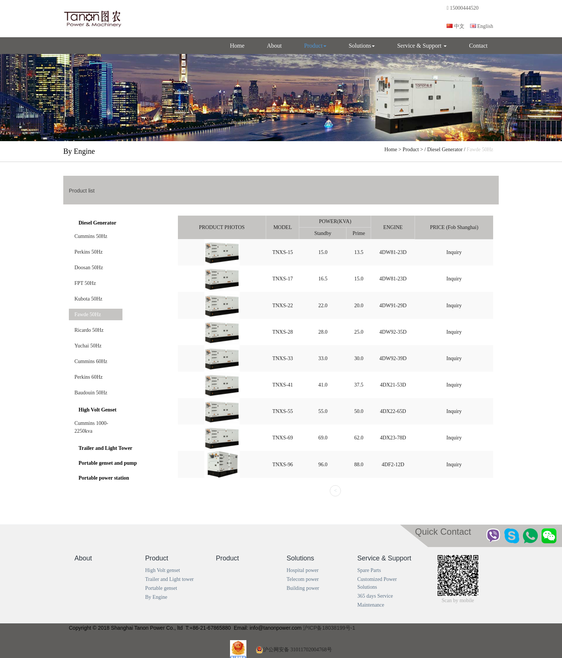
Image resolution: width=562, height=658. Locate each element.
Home (237, 45)
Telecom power (303, 579)
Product (315, 45)
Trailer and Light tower (169, 579)
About (274, 45)
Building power (303, 588)
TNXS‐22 (282, 305)
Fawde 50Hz (480, 149)
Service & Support (422, 45)
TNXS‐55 (282, 411)
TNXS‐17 (282, 279)
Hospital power (303, 570)
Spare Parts (369, 570)
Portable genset (161, 588)
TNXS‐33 (282, 358)
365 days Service (375, 596)
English (481, 26)
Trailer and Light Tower (105, 448)
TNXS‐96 (282, 464)
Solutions (362, 45)
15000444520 (463, 8)
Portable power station (104, 478)
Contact (478, 45)
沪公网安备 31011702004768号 (294, 649)
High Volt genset (162, 570)
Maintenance (370, 605)
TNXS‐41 (282, 385)
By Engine (156, 597)
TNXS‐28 (282, 332)
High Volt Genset (97, 410)
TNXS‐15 (282, 252)
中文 (455, 26)
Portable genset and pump (108, 463)
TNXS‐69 (282, 438)
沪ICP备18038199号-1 (329, 628)
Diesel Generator (445, 149)
